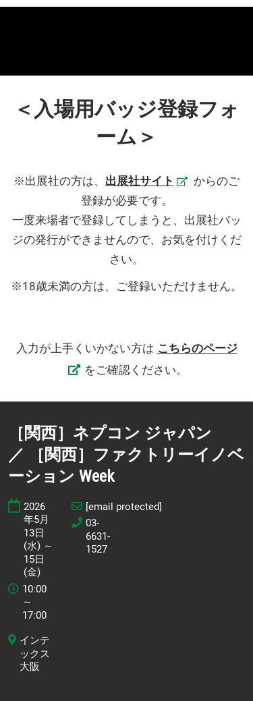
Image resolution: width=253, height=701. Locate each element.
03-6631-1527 (98, 536)
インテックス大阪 (35, 653)
